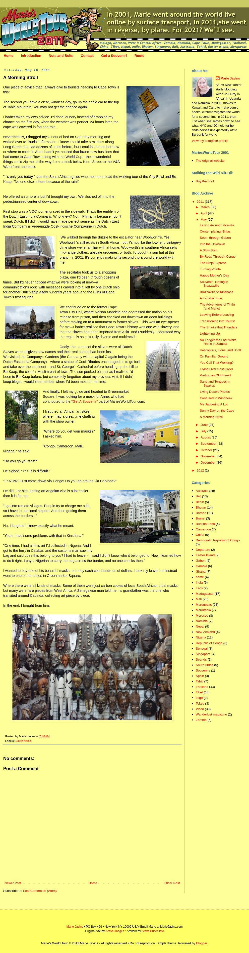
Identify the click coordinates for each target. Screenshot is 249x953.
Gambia (201, 566)
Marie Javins (230, 78)
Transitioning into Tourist (217, 321)
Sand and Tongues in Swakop (215, 383)
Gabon (200, 560)
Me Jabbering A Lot (213, 404)
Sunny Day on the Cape (217, 410)
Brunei (200, 518)
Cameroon (203, 529)
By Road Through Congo (218, 256)
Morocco (202, 615)
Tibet (199, 692)
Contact (87, 56)
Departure (203, 550)
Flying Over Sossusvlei (216, 369)
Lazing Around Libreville (217, 225)
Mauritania (203, 610)
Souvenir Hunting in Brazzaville (214, 284)
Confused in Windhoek (216, 398)
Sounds (201, 659)
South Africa (23, 740)
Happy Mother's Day (214, 275)
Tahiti (199, 681)
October (207, 450)
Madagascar (205, 594)
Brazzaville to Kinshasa (216, 292)
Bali (198, 496)
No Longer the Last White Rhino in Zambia (218, 342)
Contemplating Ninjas (215, 231)
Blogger (201, 943)
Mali (199, 599)
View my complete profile (210, 141)
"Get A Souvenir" (84, 401)
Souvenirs (203, 670)
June (205, 425)
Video (200, 709)
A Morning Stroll (211, 417)
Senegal (202, 648)
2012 (201, 470)
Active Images (115, 931)
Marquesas (204, 604)
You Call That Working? (217, 362)
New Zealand (205, 632)
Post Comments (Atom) (40, 891)
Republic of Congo (209, 643)
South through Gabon (215, 237)
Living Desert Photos (215, 392)
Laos (199, 588)
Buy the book (205, 181)
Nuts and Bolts (61, 56)
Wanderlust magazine (211, 714)
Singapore (203, 654)
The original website (210, 160)
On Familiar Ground (214, 356)
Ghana (200, 571)
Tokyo (200, 703)
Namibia (202, 621)
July (204, 431)
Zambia (201, 720)
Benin (200, 502)
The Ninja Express (213, 263)
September (209, 443)
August (206, 437)
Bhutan (201, 507)
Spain (200, 676)
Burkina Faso (205, 524)
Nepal (200, 626)
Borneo (201, 513)
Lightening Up (210, 333)
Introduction (31, 56)
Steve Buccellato (153, 931)
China (200, 535)
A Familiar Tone (211, 298)
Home (8, 56)
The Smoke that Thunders (218, 327)
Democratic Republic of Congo (218, 540)
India (199, 582)
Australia (202, 491)
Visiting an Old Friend (215, 375)
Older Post (172, 883)
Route (139, 56)
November (209, 456)
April (204, 213)
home (200, 577)
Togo (199, 698)
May (204, 219)
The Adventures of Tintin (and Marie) (217, 306)
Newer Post (12, 883)
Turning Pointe (210, 269)
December (209, 462)
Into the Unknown (212, 244)
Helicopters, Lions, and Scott (220, 350)
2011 (201, 201)
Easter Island (205, 555)
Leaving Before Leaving (217, 315)
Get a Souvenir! (114, 56)
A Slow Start (208, 250)
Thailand (202, 687)
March (206, 207)
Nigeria (201, 637)
